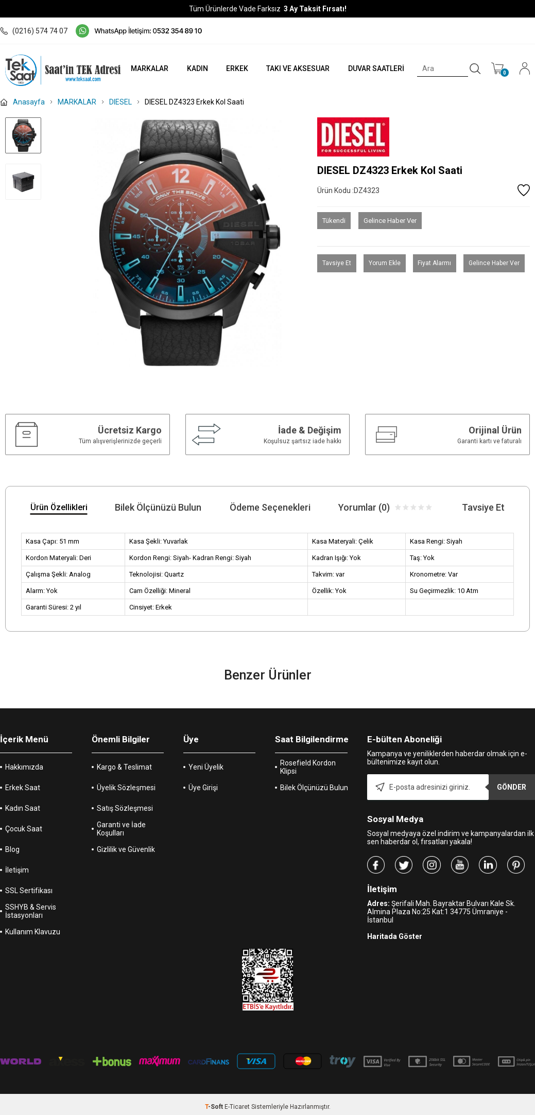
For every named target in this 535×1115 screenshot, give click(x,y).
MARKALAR (147, 68)
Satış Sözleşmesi (125, 808)
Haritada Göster (394, 936)
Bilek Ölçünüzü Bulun (314, 787)
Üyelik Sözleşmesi (126, 787)
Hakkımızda (24, 767)
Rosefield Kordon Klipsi (308, 767)
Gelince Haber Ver (390, 220)
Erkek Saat (22, 787)
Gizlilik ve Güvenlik (126, 849)
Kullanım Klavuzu (32, 932)
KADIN (195, 68)
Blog (12, 849)
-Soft (215, 1106)
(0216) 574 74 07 (33, 31)
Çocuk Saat (23, 829)
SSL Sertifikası (29, 890)
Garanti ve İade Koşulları (121, 829)
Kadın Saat (22, 808)
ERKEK (236, 68)
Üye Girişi (203, 787)
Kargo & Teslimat (124, 767)
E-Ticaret (237, 1106)
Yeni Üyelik (205, 767)
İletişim (17, 870)
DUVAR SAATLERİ (376, 68)
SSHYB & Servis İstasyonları (30, 911)
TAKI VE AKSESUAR (297, 68)
